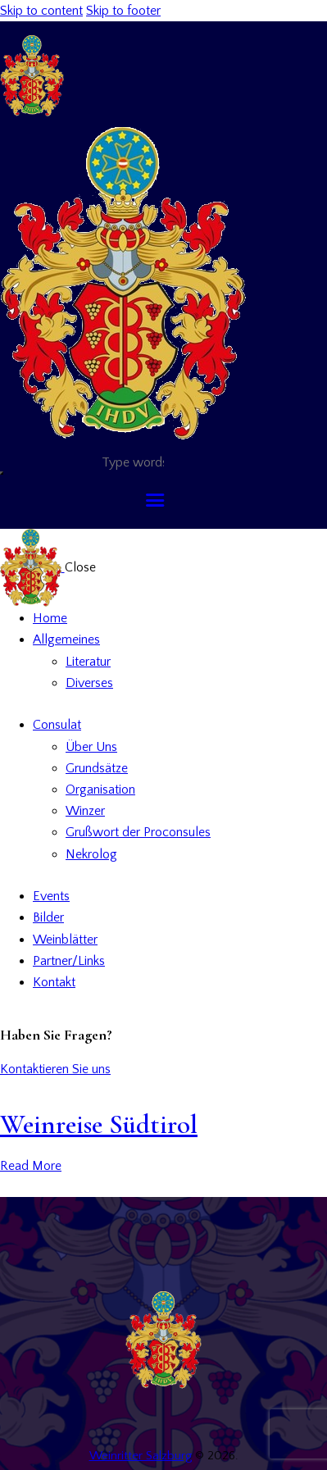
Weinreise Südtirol (99, 1124)
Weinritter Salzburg (140, 1456)
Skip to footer (123, 10)
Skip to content (41, 10)
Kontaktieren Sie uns (55, 1069)
